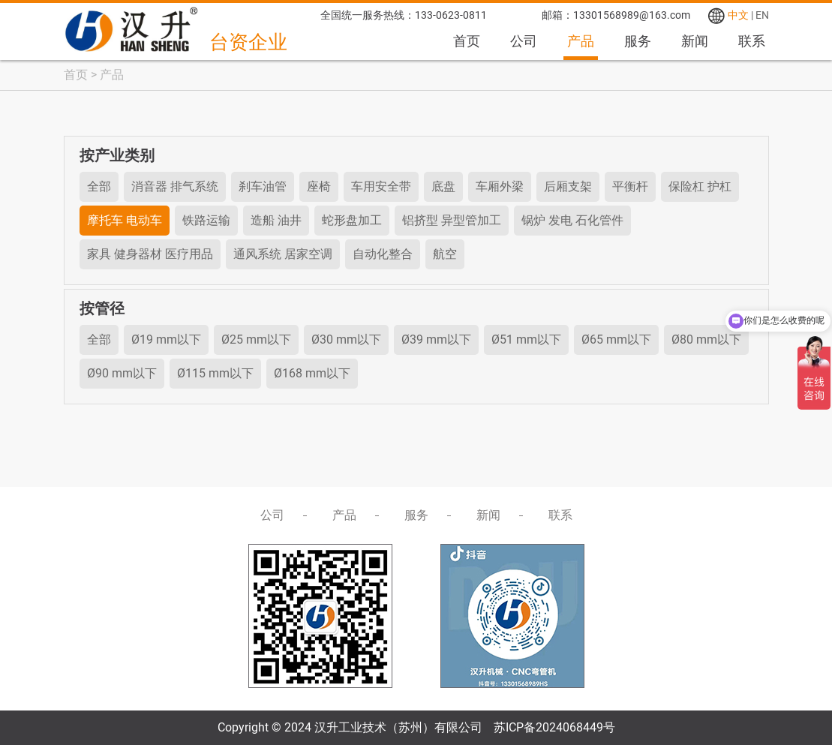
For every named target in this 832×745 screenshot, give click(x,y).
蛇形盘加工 (352, 220)
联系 (751, 41)
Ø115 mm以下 (215, 373)
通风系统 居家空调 (282, 254)
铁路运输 (206, 220)
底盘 (443, 186)
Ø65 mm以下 (616, 339)
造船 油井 (276, 220)
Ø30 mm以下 (346, 339)
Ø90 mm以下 (122, 373)
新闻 (694, 41)
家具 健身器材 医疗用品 (150, 254)
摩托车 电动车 (124, 220)
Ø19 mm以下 (166, 339)
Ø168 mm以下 (312, 373)
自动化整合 (383, 254)
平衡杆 (630, 186)
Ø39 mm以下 (436, 339)
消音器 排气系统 (174, 186)
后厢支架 (568, 186)
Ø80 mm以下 (706, 339)
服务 (637, 41)
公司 (523, 41)
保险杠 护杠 (699, 186)
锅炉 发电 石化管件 (572, 220)
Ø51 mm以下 (526, 339)
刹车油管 (263, 186)
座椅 (319, 186)
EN (762, 15)
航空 (445, 254)
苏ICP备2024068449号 (554, 727)
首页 (466, 41)
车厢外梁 (500, 186)
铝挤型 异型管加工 (451, 220)
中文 (738, 15)
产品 (580, 41)
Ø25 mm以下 (256, 339)
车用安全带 (381, 186)
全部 (99, 186)
